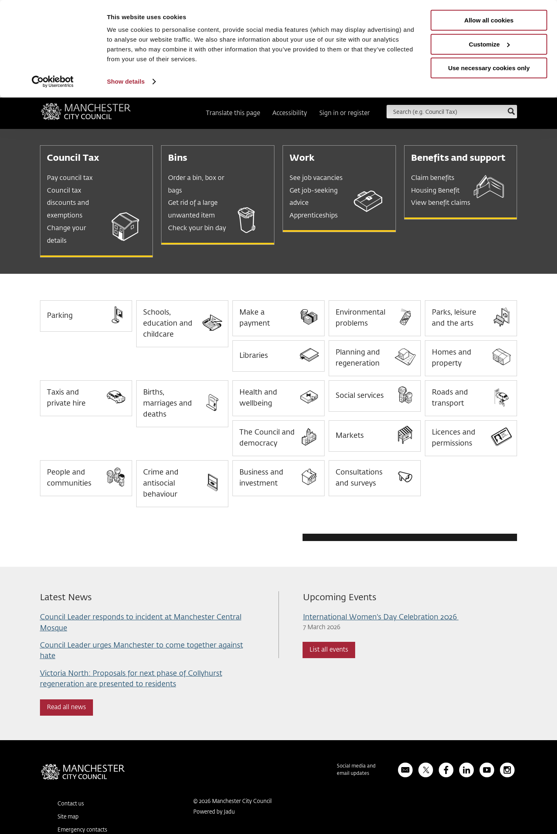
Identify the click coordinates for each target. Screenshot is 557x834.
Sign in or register (344, 113)
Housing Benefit (435, 191)
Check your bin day (197, 228)
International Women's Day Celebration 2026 (381, 617)
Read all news (66, 707)
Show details (126, 81)
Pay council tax (70, 178)
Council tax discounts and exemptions (68, 204)
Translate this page (233, 113)
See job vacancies (316, 178)
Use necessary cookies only (489, 67)
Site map (68, 817)
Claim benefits (432, 178)
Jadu (229, 812)
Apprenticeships (314, 216)
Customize (489, 44)
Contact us (70, 804)
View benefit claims (440, 203)
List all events (328, 650)
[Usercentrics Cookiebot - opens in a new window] (52, 81)
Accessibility (289, 113)
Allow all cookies (489, 20)
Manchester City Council (86, 114)
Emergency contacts (82, 830)
